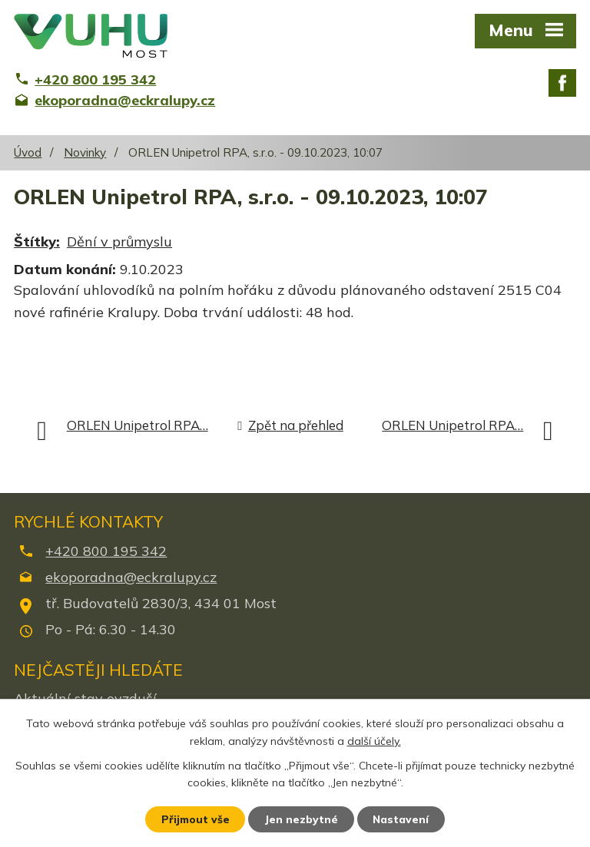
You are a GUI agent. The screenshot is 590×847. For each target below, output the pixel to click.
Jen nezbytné (302, 818)
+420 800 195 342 (106, 551)
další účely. (374, 740)
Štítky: (37, 241)
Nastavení (402, 818)
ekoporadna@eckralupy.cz (131, 577)
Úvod (27, 152)
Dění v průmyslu (119, 241)
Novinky (85, 152)
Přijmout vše (195, 818)
